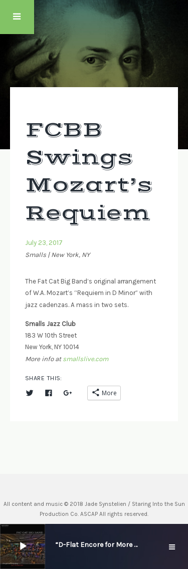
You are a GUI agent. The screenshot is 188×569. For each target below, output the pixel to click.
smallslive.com (85, 359)
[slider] (49, 545)
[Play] (23, 546)
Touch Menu (17, 17)
